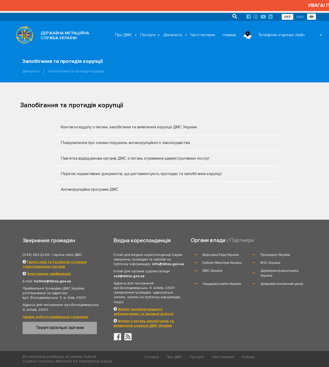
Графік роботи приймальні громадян (55, 317)
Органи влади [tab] (208, 240)
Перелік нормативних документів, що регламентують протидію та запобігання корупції (161, 173)
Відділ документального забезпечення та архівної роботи (143, 311)
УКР (287, 17)
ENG (300, 17)
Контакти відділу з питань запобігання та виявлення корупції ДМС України (161, 127)
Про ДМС (123, 34)
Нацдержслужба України (222, 284)
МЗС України (270, 263)
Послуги (148, 34)
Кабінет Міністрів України (222, 263)
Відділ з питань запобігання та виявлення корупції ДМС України (144, 323)
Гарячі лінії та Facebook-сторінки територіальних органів (55, 264)
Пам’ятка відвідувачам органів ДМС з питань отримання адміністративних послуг (161, 158)
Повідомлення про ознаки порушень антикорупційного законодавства (161, 142)
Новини (229, 34)
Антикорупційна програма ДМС (161, 189)
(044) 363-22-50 (36, 255)
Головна (152, 357)
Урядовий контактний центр (281, 284)
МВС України (212, 271)
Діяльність (172, 34)
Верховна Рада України (221, 255)
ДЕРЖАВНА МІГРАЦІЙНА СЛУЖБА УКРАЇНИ (65, 36)
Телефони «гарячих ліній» (281, 34)
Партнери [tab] (242, 240)
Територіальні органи (60, 327)
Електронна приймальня (49, 274)
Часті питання (202, 34)
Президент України (275, 255)
